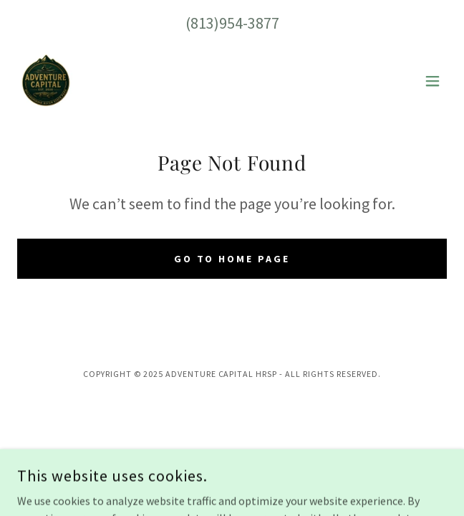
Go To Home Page (232, 258)
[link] (45, 81)
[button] (432, 81)
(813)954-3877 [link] (232, 23)
